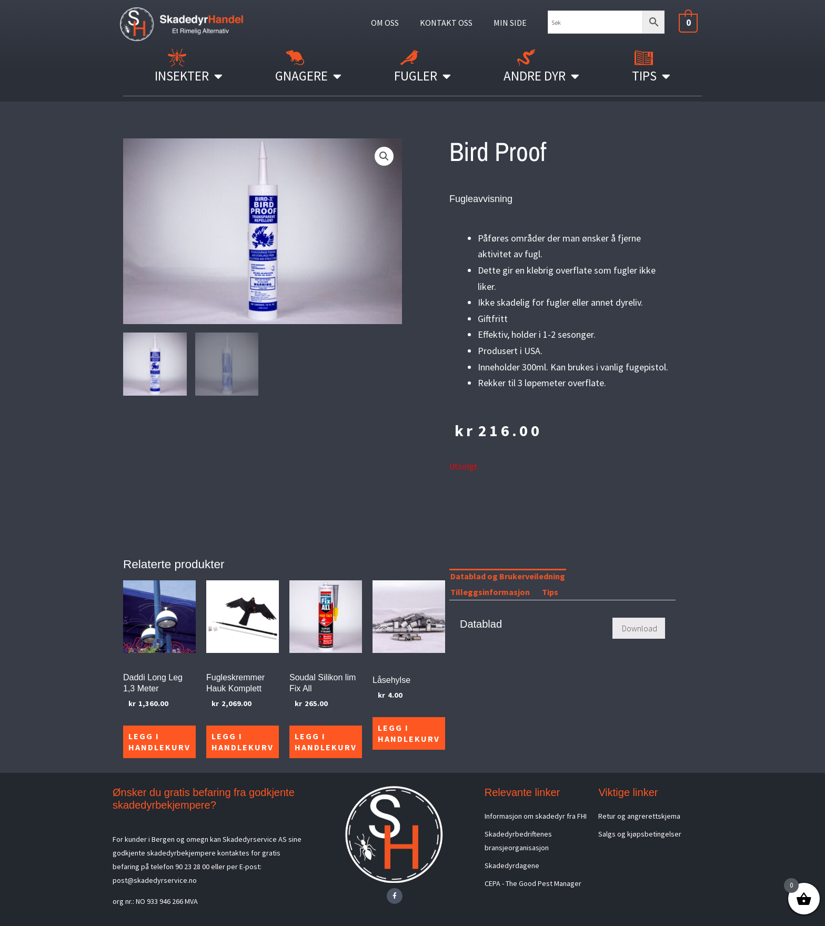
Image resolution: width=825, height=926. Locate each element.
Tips (651, 76)
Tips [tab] (550, 592)
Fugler (422, 76)
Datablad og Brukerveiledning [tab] (507, 576)
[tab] (577, 578)
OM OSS (385, 22)
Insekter (189, 76)
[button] (384, 156)
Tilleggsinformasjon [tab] (490, 592)
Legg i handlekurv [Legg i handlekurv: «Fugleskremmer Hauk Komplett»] (243, 741)
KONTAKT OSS (446, 22)
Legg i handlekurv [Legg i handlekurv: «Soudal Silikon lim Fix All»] (326, 741)
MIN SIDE (510, 22)
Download (639, 628)
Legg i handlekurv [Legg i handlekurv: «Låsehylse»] (409, 733)
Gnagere (308, 76)
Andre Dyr (541, 76)
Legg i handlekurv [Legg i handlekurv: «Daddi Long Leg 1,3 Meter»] (159, 741)
